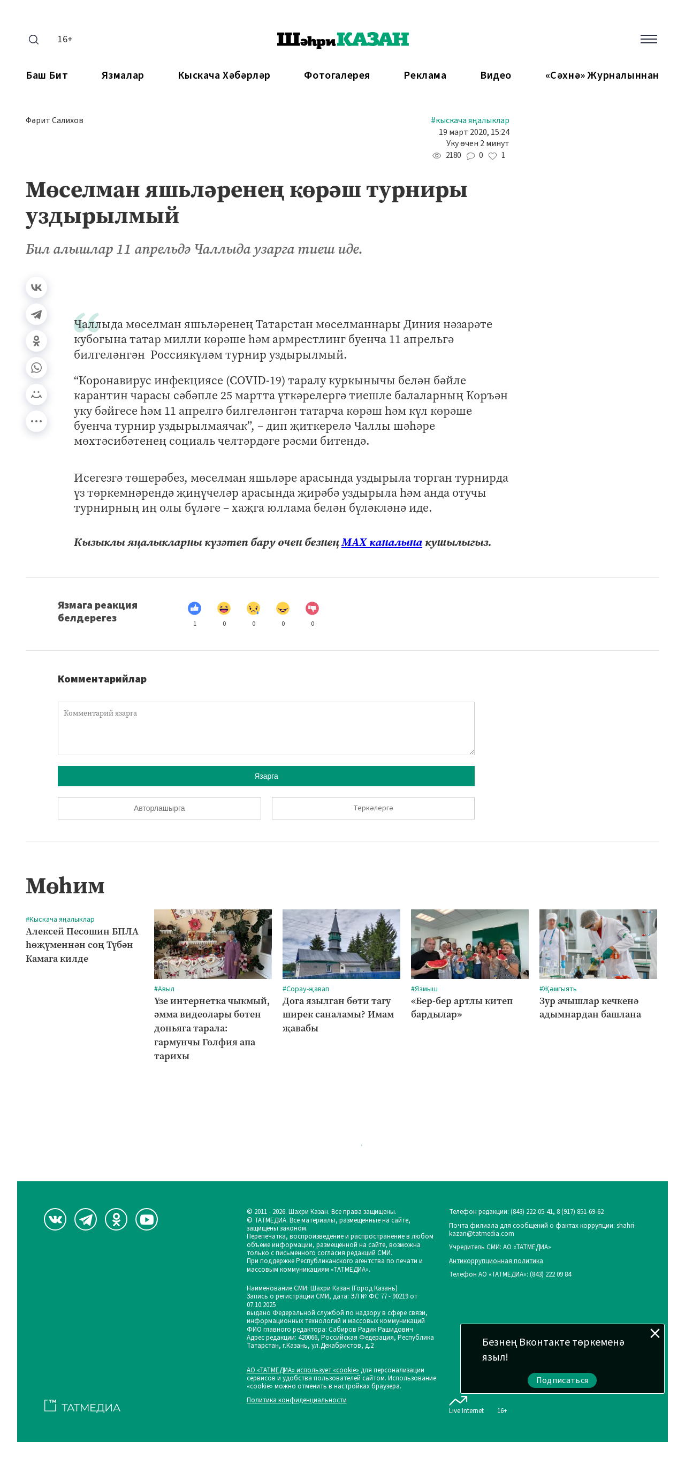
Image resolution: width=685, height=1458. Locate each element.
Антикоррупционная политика (496, 1261)
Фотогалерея (337, 76)
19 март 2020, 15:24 (474, 132)
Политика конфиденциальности (297, 1400)
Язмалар (123, 76)
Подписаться (562, 1380)
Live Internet (466, 1403)
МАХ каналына (381, 542)
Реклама (425, 76)
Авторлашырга (159, 808)
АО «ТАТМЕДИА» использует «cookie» (303, 1370)
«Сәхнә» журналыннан (602, 76)
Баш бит (47, 76)
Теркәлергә (373, 808)
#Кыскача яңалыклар (470, 120)
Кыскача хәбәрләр (224, 76)
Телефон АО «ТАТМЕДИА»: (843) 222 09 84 (510, 1275)
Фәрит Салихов (54, 120)
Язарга (266, 776)
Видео (496, 76)
